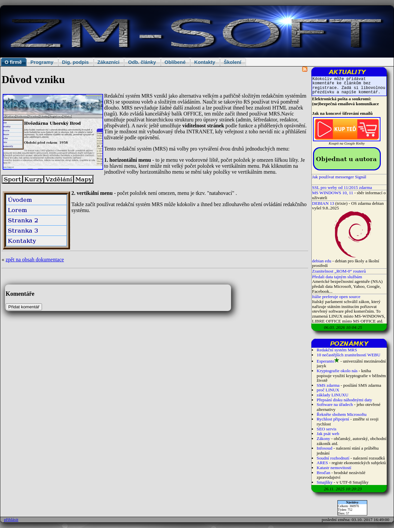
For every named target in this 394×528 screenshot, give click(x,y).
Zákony (323, 438)
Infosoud (324, 448)
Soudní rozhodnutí (333, 458)
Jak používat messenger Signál (339, 176)
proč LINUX (328, 389)
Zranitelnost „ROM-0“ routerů (339, 271)
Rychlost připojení (333, 419)
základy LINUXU (332, 394)
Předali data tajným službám (337, 276)
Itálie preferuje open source (336, 296)
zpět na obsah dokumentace (35, 259)
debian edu (321, 260)
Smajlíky (325, 482)
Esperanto (325, 361)
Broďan (323, 472)
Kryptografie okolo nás (337, 370)
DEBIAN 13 (323, 203)
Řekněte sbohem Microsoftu (342, 414)
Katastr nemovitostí (334, 467)
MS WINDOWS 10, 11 (332, 192)
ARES (322, 462)
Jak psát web (328, 433)
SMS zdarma (328, 385)
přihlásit (11, 519)
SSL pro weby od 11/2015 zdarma (342, 187)
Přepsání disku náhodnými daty (344, 399)
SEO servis (326, 428)
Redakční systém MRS (337, 349)
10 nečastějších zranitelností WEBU (348, 354)
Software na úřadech (335, 404)
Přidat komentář (23, 306)
